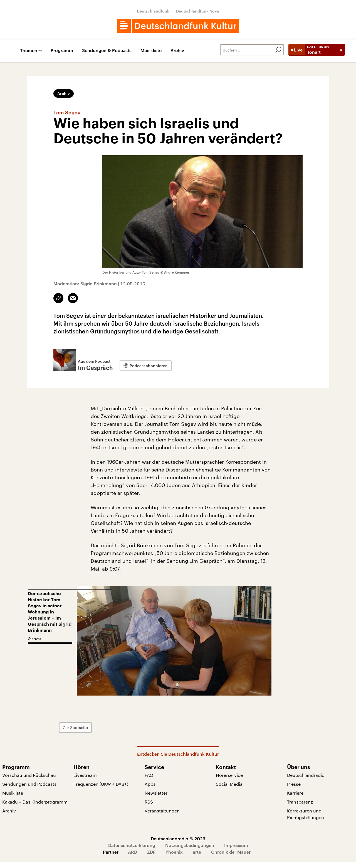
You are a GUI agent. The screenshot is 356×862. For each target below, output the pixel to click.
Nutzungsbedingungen (189, 845)
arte (197, 851)
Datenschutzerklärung (131, 845)
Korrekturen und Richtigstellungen (305, 814)
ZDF (151, 851)
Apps (150, 784)
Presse (294, 784)
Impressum (236, 845)
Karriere (295, 792)
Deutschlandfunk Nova (197, 11)
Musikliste (151, 50)
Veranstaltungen (162, 810)
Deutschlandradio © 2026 (178, 838)
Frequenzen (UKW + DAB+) (100, 784)
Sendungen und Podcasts (29, 784)
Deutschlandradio (306, 775)
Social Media (229, 784)
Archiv (177, 50)
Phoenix (174, 851)
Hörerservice (229, 775)
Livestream (85, 775)
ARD (132, 851)
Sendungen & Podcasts (107, 50)
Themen (28, 50)
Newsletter (156, 792)
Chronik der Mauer (231, 851)
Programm (62, 50)
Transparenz (300, 801)
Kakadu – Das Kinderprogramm (35, 801)
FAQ (149, 775)
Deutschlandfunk (153, 11)
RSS (149, 801)
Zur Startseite (107, 727)
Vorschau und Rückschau (29, 775)
